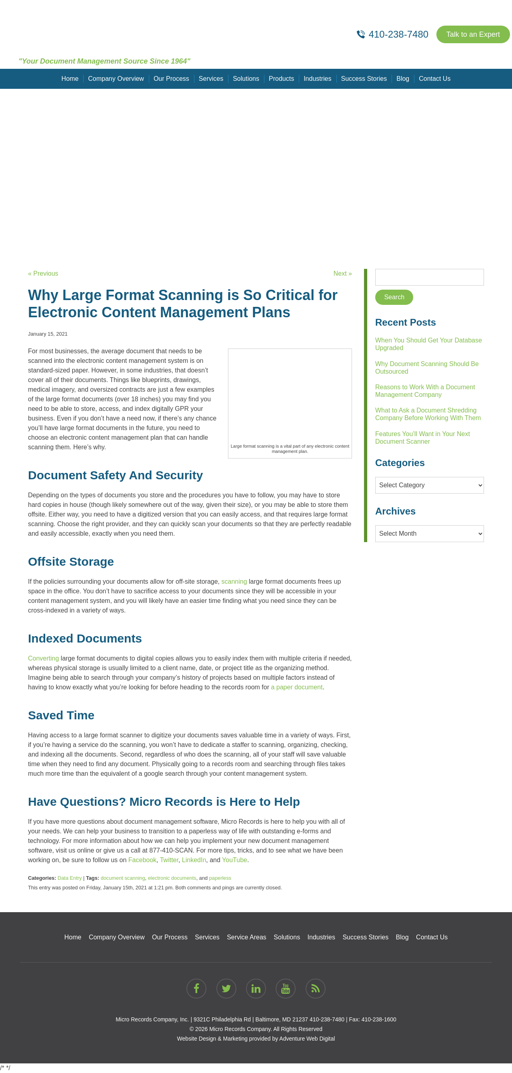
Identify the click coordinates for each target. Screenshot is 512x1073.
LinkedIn (194, 860)
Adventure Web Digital (307, 1038)
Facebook (142, 860)
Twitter (169, 860)
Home (70, 78)
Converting (43, 658)
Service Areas (246, 937)
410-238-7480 (327, 1019)
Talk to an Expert (473, 34)
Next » (343, 273)
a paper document (296, 687)
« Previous (43, 273)
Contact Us (434, 78)
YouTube (234, 860)
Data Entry (70, 878)
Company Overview (116, 78)
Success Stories (364, 78)
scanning (234, 581)
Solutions (246, 78)
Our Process (171, 78)
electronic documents (172, 878)
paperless (220, 878)
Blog (402, 78)
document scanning (123, 878)
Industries (317, 78)
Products (281, 78)
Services (211, 78)
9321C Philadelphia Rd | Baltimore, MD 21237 (251, 1019)
